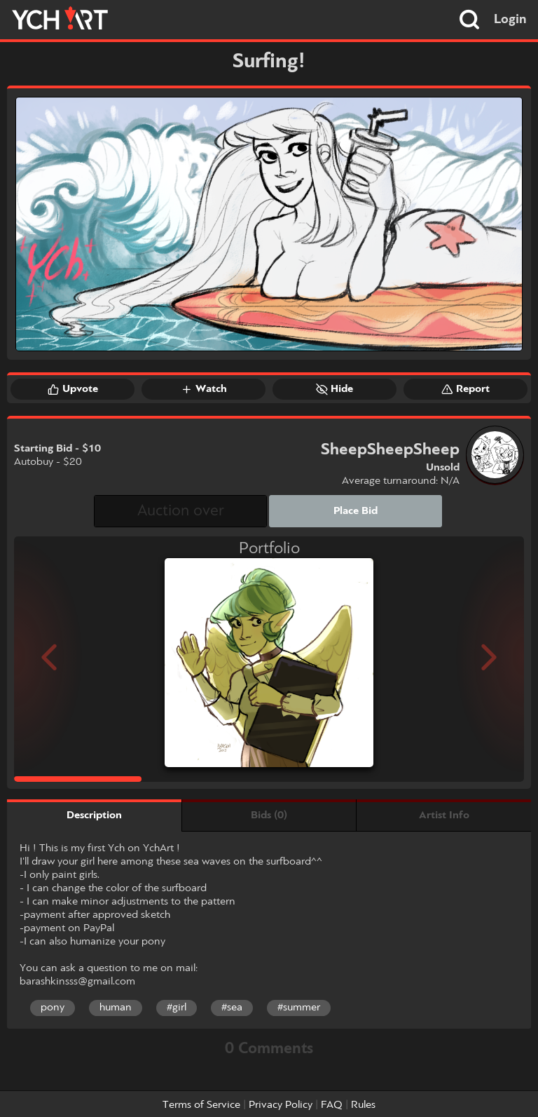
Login (510, 20)
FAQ (332, 1105)
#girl (176, 1007)
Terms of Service (201, 1105)
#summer (298, 1007)
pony (52, 1007)
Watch (204, 389)
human (115, 1007)
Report (465, 389)
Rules (363, 1105)
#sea (231, 1007)
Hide (334, 389)
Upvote (73, 389)
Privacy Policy (280, 1105)
